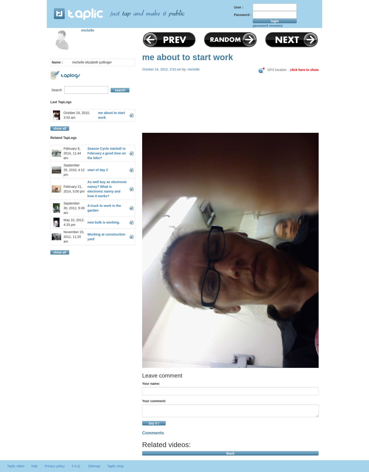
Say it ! (153, 423)
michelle (87, 30)
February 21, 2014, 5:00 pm (74, 189)
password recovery (268, 26)
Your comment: (154, 401)
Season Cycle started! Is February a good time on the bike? (107, 153)
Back (230, 453)
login (275, 21)
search (120, 90)
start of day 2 (98, 170)
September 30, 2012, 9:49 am (74, 208)
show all (59, 128)
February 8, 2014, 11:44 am (72, 153)
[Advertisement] (230, 111)
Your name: (151, 383)
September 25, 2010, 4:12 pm (74, 170)
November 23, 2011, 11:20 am (74, 236)
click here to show (304, 70)
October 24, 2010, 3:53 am (77, 115)
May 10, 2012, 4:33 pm (74, 222)
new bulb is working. (104, 222)
